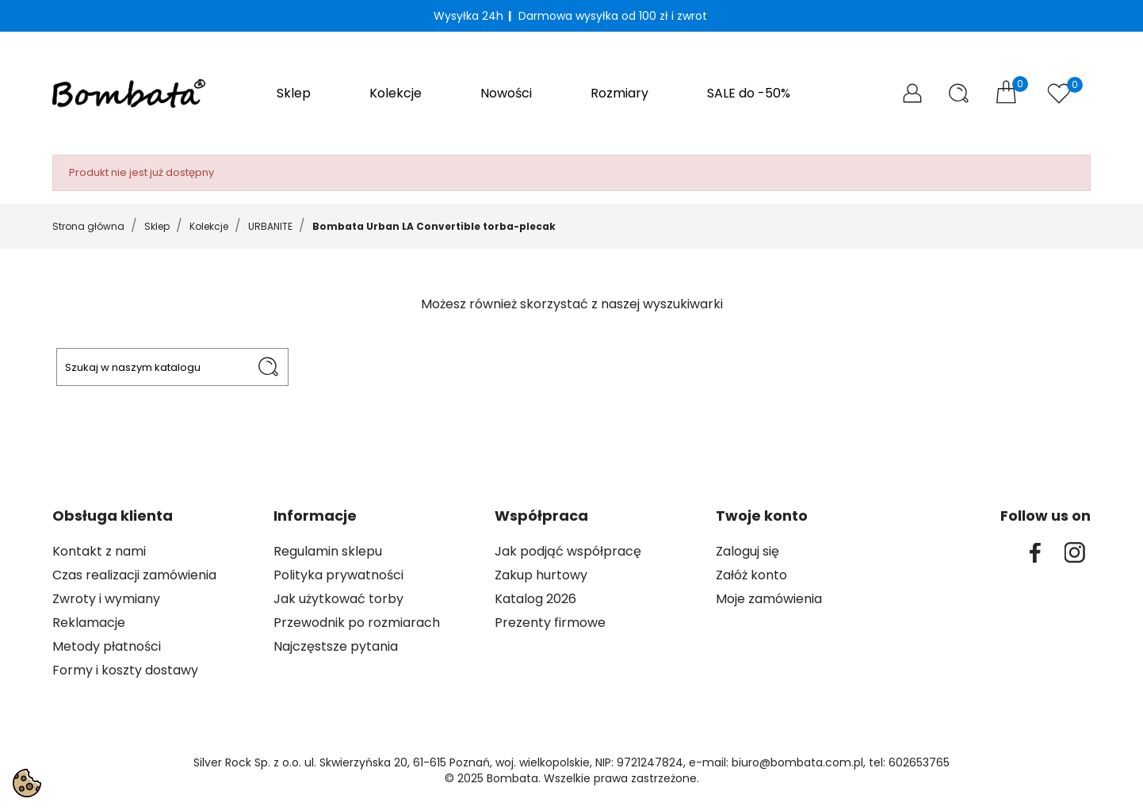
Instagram (1075, 552)
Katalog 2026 (535, 599)
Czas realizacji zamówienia (134, 575)
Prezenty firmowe (550, 622)
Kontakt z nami (99, 551)
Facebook (1035, 552)
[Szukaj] (172, 367)
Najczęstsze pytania (335, 646)
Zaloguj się (747, 551)
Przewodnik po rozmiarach (356, 622)
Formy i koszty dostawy (125, 670)
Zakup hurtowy (541, 575)
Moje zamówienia (769, 599)
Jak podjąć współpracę (568, 551)
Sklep (294, 93)
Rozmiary (619, 93)
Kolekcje (395, 93)
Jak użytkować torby (338, 599)
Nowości (506, 93)
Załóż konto (751, 575)
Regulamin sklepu (327, 551)
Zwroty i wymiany (106, 599)
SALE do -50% (748, 93)
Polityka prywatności (338, 575)
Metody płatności (106, 646)
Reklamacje (88, 622)
